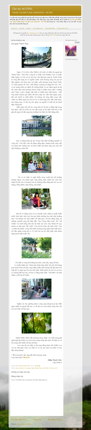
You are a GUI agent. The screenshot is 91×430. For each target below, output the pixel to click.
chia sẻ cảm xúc (20, 368)
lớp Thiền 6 (46, 368)
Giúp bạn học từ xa (62, 28)
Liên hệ (22, 28)
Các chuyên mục (38, 28)
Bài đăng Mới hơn (18, 419)
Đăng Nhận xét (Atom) (24, 424)
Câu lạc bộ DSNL (22, 8)
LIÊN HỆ (53, 35)
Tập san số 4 (54, 368)
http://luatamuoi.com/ (33, 33)
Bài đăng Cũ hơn (55, 419)
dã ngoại (27, 368)
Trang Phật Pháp (50, 28)
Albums (28, 28)
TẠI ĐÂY (26, 357)
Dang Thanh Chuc (24, 365)
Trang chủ (14, 28)
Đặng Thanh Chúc (36, 368)
